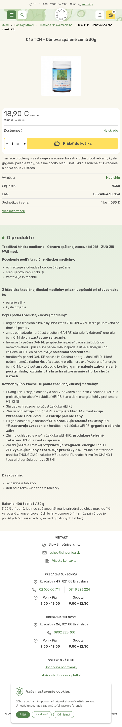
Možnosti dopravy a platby (61, 675)
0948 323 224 (79, 589)
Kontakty (85, 4)
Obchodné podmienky (61, 667)
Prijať (23, 714)
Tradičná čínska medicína (56, 25)
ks (17, 143)
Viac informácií (13, 211)
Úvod (5, 25)
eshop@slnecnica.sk (64, 552)
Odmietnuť (63, 714)
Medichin (113, 178)
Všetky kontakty (64, 561)
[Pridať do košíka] (72, 143)
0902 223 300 (64, 632)
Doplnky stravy (24, 25)
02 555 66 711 (49, 589)
